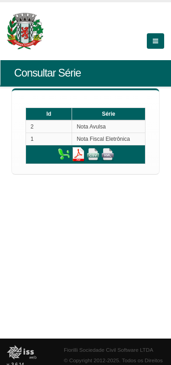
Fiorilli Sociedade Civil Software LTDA (108, 350)
